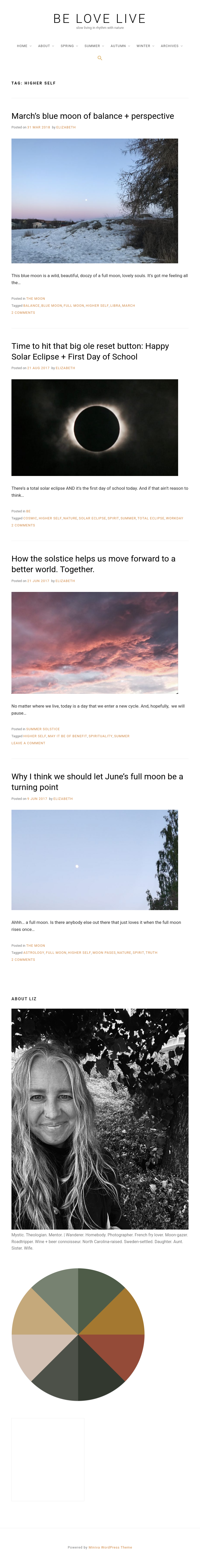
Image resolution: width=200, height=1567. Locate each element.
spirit (113, 518)
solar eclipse (92, 518)
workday (174, 518)
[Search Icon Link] (100, 58)
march (128, 306)
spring (67, 46)
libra (115, 306)
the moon (35, 299)
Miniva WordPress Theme (110, 1547)
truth (152, 953)
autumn (118, 46)
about (44, 46)
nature (70, 518)
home (22, 46)
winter (143, 46)
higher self (97, 306)
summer (92, 46)
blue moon (51, 306)
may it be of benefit (67, 736)
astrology (33, 953)
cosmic (30, 518)
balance (31, 306)
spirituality (101, 736)
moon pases (104, 953)
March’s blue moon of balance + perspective (92, 116)
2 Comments (23, 313)
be (28, 511)
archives (170, 46)
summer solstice (43, 729)
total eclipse (151, 518)
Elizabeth (66, 127)
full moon (74, 306)
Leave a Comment (28, 743)
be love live (100, 18)
